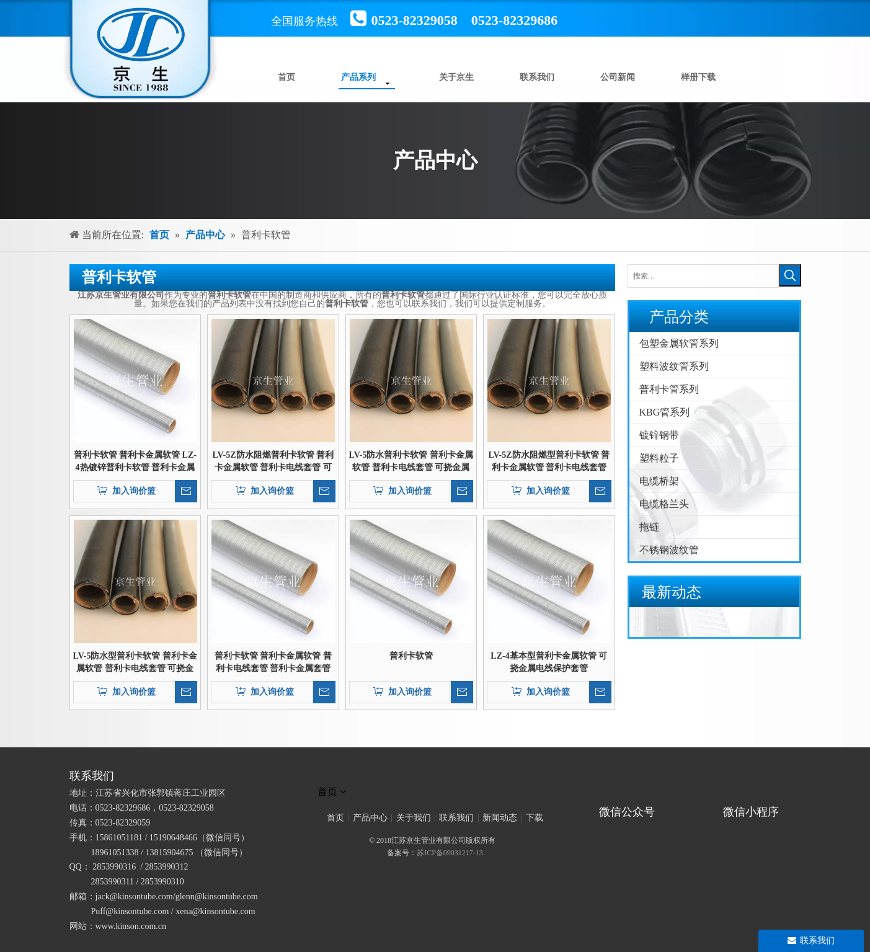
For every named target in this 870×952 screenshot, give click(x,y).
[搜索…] (703, 276)
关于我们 (413, 817)
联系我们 (456, 817)
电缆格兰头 (664, 504)
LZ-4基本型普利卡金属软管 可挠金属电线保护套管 (548, 662)
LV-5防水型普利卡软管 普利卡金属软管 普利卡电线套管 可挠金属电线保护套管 (135, 663)
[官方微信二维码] (594, 794)
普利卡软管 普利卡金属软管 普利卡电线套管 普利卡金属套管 (273, 662)
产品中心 (370, 817)
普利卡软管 (411, 656)
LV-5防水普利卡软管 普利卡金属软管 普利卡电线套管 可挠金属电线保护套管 (411, 462)
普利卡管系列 (669, 389)
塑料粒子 (659, 458)
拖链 (649, 527)
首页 (335, 817)
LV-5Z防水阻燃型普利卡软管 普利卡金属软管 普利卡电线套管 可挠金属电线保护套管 (549, 462)
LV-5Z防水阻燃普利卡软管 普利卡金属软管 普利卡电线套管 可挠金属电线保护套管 (273, 462)
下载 (534, 817)
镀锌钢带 (659, 435)
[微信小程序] (755, 794)
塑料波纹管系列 (674, 366)
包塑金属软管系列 (679, 343)
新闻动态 (499, 817)
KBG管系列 (664, 412)
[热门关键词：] (790, 275)
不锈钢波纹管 (669, 550)
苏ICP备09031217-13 (450, 852)
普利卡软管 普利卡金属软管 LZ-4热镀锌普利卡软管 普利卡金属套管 (135, 462)
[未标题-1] (435, 776)
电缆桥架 (659, 481)
